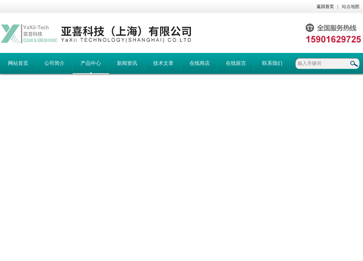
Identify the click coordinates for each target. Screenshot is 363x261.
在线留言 (236, 63)
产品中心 (91, 63)
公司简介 (54, 63)
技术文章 (163, 63)
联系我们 (272, 63)
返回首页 (325, 6)
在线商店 (199, 63)
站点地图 (350, 6)
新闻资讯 (127, 63)
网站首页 (18, 63)
